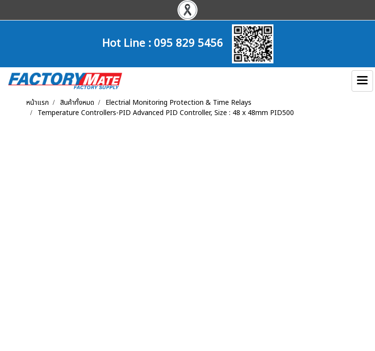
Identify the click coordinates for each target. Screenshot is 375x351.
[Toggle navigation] (362, 81)
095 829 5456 (188, 42)
